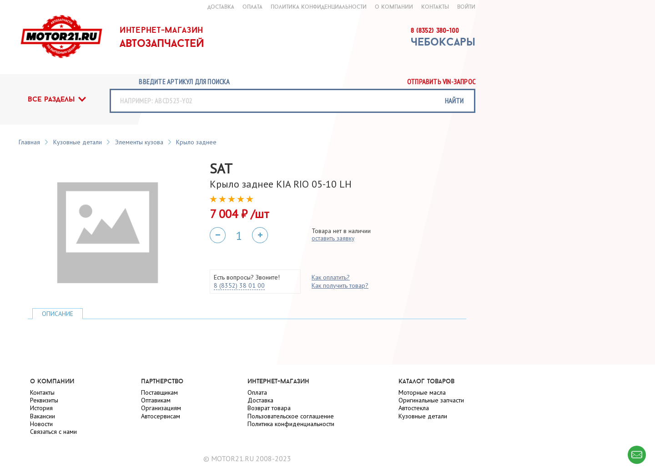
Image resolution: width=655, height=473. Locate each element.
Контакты (42, 393)
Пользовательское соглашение (290, 416)
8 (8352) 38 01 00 (239, 285)
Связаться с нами (53, 432)
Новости (41, 424)
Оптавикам (156, 400)
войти (466, 6)
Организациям (161, 408)
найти (454, 100)
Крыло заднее (196, 142)
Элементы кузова (139, 142)
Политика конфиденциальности (319, 6)
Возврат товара (269, 408)
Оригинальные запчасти (431, 400)
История (41, 408)
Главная (29, 142)
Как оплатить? (331, 277)
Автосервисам (160, 416)
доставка (220, 6)
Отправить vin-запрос (441, 81)
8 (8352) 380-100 (435, 30)
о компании (394, 6)
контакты (435, 6)
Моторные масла (422, 393)
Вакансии (42, 416)
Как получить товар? (340, 285)
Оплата (257, 393)
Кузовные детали (77, 142)
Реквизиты (44, 400)
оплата (252, 6)
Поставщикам (159, 393)
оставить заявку (333, 238)
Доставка (260, 400)
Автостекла (413, 408)
